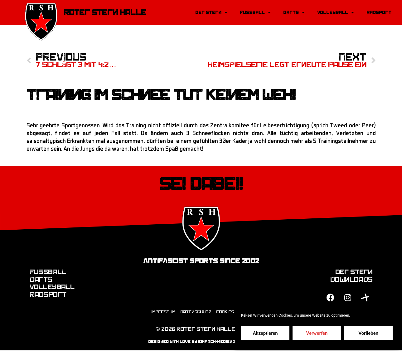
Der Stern (211, 12)
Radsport (378, 12)
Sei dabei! (201, 184)
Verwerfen (317, 333)
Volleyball (335, 12)
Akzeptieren (265, 333)
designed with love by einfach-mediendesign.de (201, 342)
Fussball (255, 12)
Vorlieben (368, 333)
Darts (294, 12)
